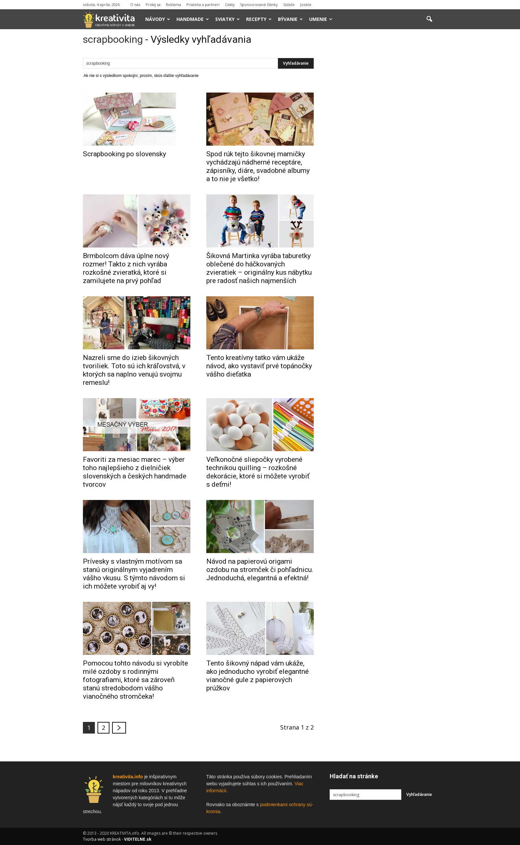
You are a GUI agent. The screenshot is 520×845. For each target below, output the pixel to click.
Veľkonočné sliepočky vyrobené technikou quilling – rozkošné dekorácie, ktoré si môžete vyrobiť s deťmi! (257, 472)
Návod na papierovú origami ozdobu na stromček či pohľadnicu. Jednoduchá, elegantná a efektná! (259, 569)
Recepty (259, 19)
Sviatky (227, 19)
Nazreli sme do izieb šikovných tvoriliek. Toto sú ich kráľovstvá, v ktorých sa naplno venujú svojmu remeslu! (134, 370)
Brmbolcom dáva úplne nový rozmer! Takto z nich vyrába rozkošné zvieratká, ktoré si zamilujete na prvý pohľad (126, 268)
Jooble (305, 4)
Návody (157, 19)
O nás (135, 4)
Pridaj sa (153, 4)
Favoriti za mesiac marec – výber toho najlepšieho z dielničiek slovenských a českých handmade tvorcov (134, 472)
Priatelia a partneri (203, 4)
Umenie (320, 19)
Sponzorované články (259, 4)
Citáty (230, 4)
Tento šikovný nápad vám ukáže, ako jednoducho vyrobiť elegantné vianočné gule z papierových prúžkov (257, 675)
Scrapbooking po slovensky (124, 154)
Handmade (192, 19)
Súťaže (289, 4)
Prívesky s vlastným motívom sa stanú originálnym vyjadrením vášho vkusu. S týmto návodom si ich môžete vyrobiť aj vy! (134, 573)
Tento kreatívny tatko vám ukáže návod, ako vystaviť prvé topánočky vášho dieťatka (259, 366)
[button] (429, 19)
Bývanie (290, 19)
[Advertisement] (383, 135)
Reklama (173, 4)
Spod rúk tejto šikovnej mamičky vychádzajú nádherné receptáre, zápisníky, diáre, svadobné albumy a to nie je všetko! (258, 166)
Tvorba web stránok (102, 839)
